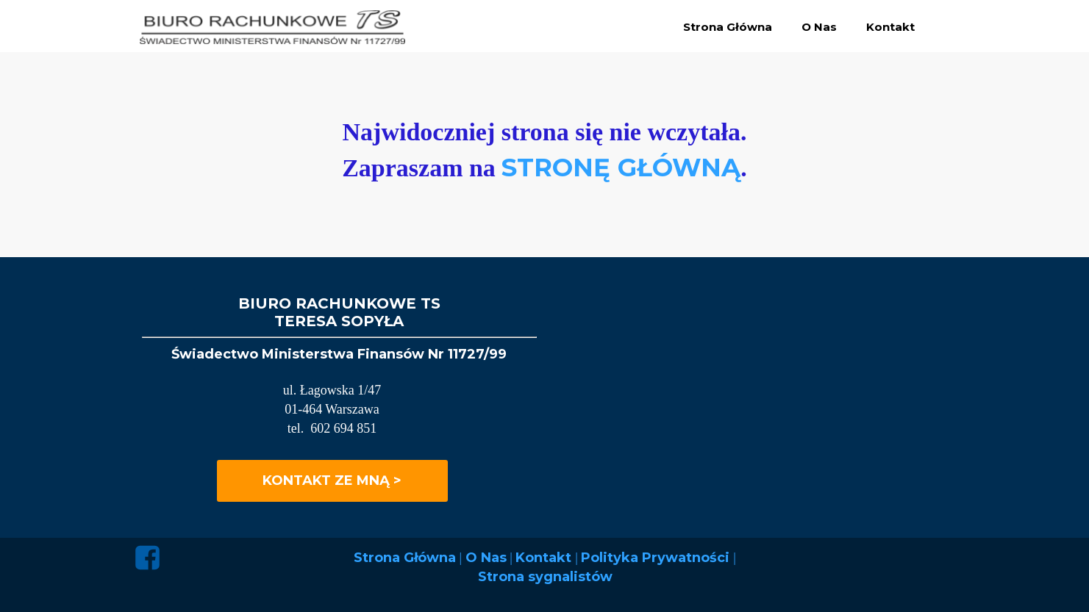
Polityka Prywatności (657, 558)
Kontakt (545, 558)
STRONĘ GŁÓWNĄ (620, 167)
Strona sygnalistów (545, 577)
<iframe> (804, 404)
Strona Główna (405, 558)
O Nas (486, 558)
